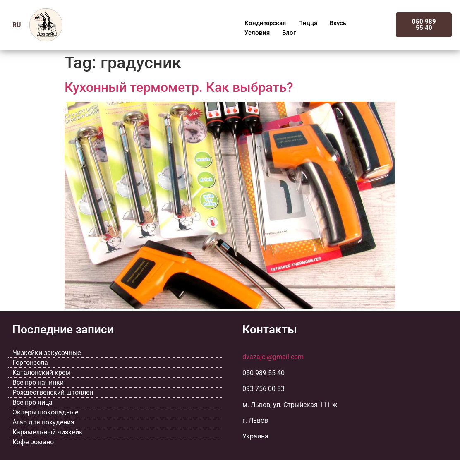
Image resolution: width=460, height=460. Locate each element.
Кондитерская (265, 23)
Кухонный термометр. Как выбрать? (179, 87)
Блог (289, 32)
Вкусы (339, 23)
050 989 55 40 (424, 24)
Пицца (307, 23)
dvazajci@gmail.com (273, 357)
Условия (257, 32)
